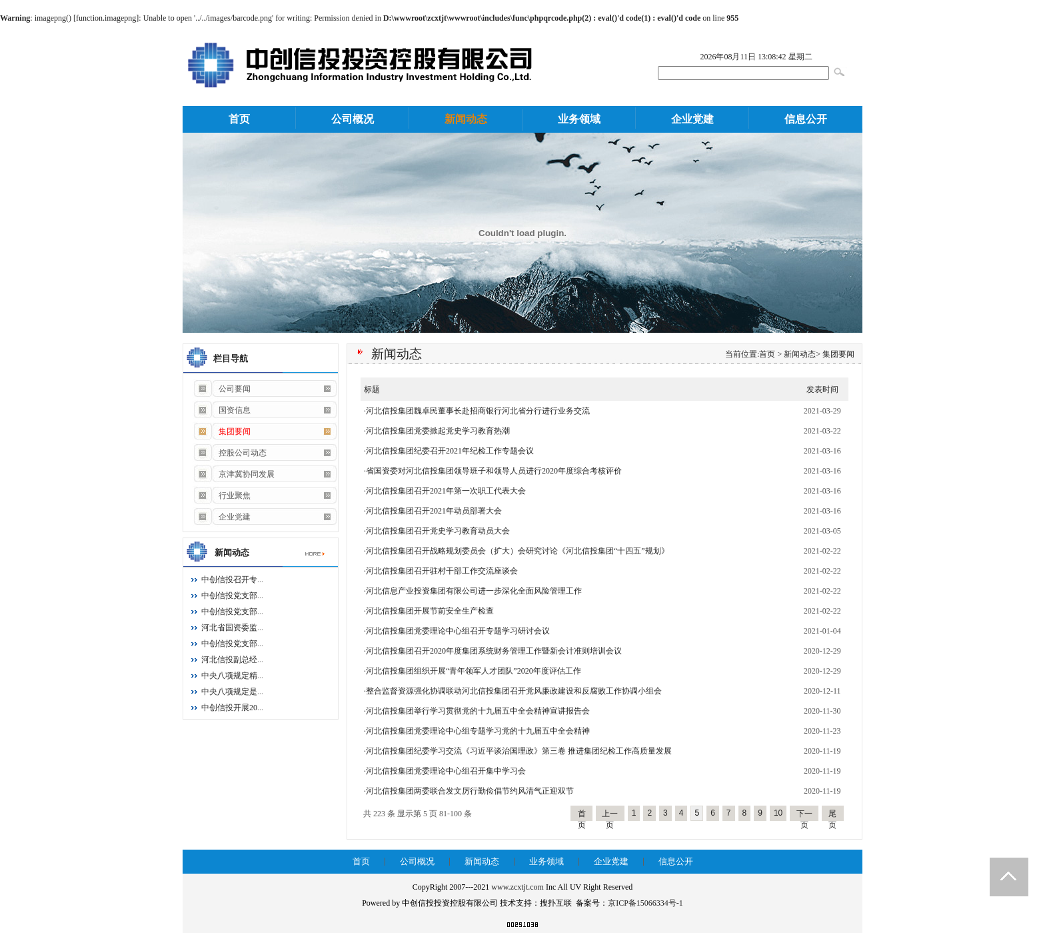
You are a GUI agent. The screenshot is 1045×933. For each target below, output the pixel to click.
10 (778, 813)
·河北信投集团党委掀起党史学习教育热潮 (437, 430)
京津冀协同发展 (234, 474)
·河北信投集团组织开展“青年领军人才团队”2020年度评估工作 (472, 671)
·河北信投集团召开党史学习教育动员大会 (437, 531)
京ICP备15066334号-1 (645, 903)
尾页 (832, 815)
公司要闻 (222, 388)
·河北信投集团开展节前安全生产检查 (429, 611)
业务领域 (579, 119)
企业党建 (692, 119)
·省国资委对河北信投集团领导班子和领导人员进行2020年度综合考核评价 (493, 471)
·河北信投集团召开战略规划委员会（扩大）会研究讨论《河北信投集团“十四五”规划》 (516, 551)
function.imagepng (106, 18)
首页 (239, 119)
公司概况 (352, 119)
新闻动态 (466, 119)
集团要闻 (838, 354)
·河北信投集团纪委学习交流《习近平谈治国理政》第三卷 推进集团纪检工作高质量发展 (518, 751)
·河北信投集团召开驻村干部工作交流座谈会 (441, 571)
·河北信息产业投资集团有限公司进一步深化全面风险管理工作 (473, 591)
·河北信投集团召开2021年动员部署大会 (433, 511)
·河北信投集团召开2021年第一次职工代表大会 (445, 491)
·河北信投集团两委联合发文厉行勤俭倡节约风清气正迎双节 (469, 791)
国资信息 (222, 410)
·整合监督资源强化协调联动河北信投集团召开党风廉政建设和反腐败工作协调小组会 (513, 691)
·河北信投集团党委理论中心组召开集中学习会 (445, 771)
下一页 (804, 815)
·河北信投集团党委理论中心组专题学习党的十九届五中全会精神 (477, 731)
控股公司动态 (230, 452)
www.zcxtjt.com (517, 887)
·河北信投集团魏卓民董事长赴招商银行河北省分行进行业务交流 (477, 410)
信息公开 (805, 119)
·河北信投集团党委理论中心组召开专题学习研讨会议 (457, 631)
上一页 (610, 815)
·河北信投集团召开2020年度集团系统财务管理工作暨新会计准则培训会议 (493, 651)
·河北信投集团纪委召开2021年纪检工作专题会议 (449, 450)
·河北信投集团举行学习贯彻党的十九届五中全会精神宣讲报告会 (477, 711)
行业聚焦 (222, 495)
